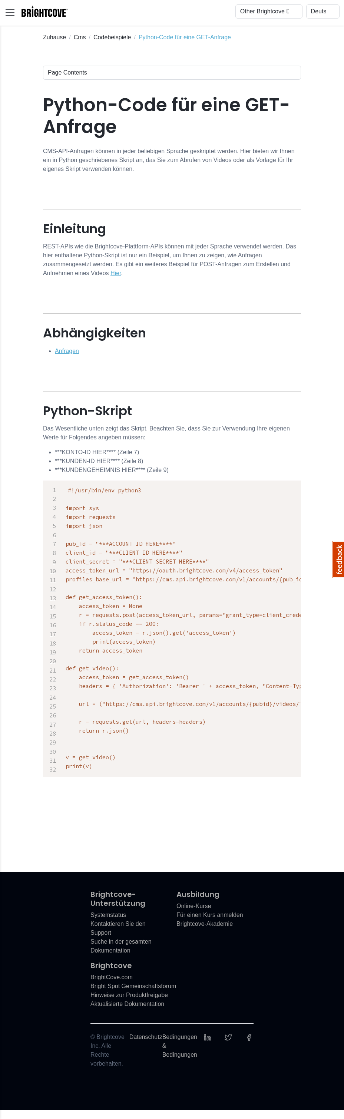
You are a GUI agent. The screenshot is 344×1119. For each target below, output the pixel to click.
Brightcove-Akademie (204, 933)
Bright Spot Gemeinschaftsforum (133, 995)
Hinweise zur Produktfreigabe (129, 1004)
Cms (80, 37)
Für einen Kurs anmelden (209, 924)
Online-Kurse (193, 915)
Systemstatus (108, 924)
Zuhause (54, 37)
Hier (115, 273)
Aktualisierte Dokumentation (127, 1013)
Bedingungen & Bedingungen (179, 1055)
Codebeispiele (112, 37)
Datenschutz (145, 1046)
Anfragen (67, 351)
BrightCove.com (111, 986)
